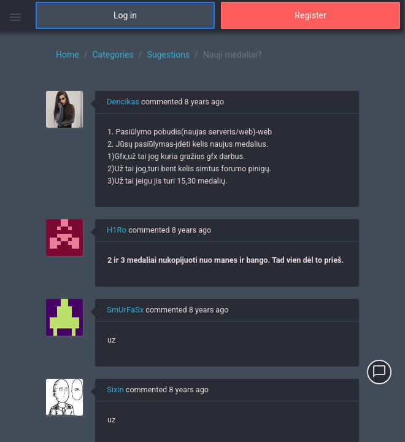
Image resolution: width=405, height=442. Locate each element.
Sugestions (168, 55)
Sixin (115, 389)
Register (310, 15)
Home (67, 55)
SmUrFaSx (125, 309)
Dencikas (123, 101)
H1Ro (116, 230)
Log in (125, 15)
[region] (202, 236)
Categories (112, 55)
